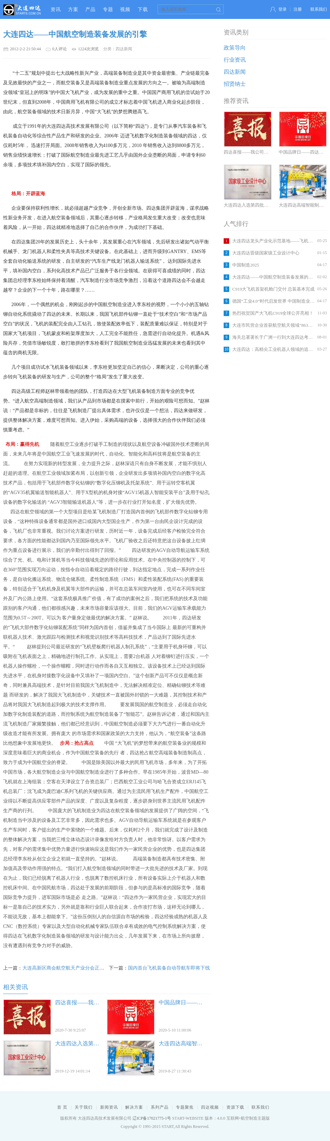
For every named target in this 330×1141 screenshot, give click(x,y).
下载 (143, 9)
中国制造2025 (245, 265)
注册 (298, 9)
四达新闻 (235, 72)
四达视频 (210, 1107)
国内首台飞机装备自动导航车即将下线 (169, 968)
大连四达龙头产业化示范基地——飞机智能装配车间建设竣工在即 (274, 240)
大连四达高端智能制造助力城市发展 (203, 1043)
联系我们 (318, 9)
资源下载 (235, 1107)
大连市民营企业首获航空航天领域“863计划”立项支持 (274, 325)
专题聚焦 (185, 1107)
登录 (282, 9)
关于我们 (84, 1107)
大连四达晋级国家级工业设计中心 (265, 252)
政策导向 (235, 48)
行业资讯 (235, 60)
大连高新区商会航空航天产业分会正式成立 (68, 968)
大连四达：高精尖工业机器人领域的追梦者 (274, 349)
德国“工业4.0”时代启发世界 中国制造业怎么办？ (274, 301)
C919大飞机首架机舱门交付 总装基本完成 (273, 289)
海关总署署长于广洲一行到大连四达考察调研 (274, 337)
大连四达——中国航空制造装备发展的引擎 (274, 277)
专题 (108, 9)
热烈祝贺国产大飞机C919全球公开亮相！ (272, 313)
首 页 (62, 1107)
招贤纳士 (235, 84)
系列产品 (160, 1107)
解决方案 (134, 1107)
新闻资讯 (109, 1107)
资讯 (56, 9)
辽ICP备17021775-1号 (151, 1118)
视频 (125, 9)
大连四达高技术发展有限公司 (22, 9)
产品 (90, 9)
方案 (73, 9)
